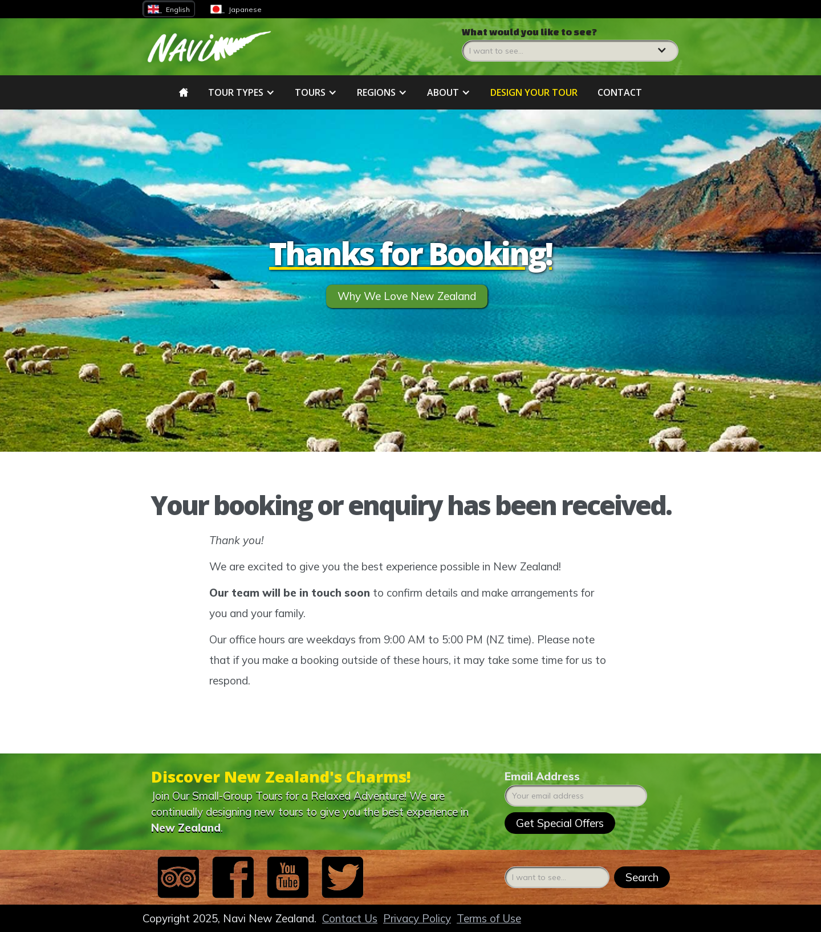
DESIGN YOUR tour (534, 92)
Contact (620, 92)
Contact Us (349, 918)
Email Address (542, 776)
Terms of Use (489, 918)
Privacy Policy (417, 918)
